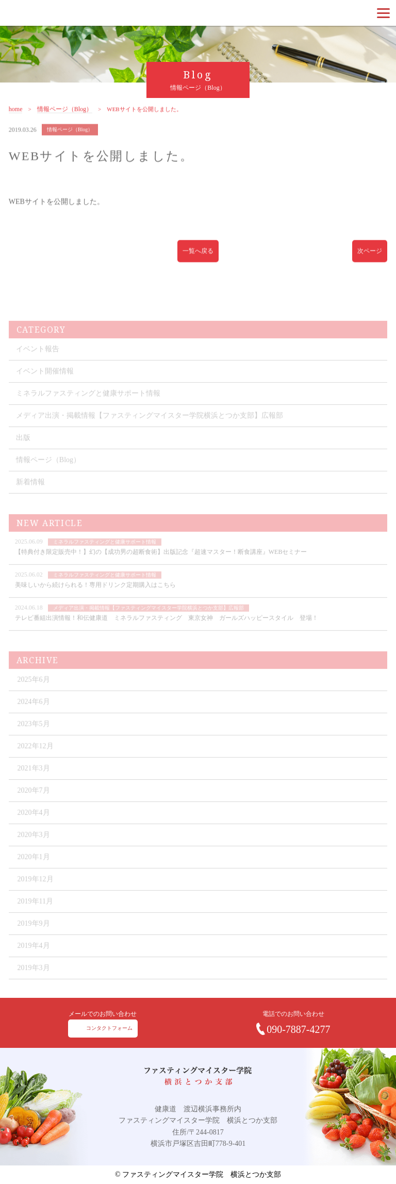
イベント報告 (37, 362)
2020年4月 (34, 826)
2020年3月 (34, 848)
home (16, 115)
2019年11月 (35, 914)
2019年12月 (36, 892)
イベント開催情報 (45, 384)
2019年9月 (34, 937)
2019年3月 (34, 981)
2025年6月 (34, 693)
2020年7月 (34, 804)
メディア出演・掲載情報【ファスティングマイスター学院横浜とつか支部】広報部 (149, 429)
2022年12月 (36, 759)
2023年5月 (34, 737)
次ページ (369, 257)
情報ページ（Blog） (64, 115)
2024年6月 (34, 715)
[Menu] (383, 13)
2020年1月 (34, 870)
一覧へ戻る (198, 257)
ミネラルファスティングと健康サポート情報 (88, 406)
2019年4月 (34, 959)
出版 (23, 451)
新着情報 (30, 495)
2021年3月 (34, 781)
